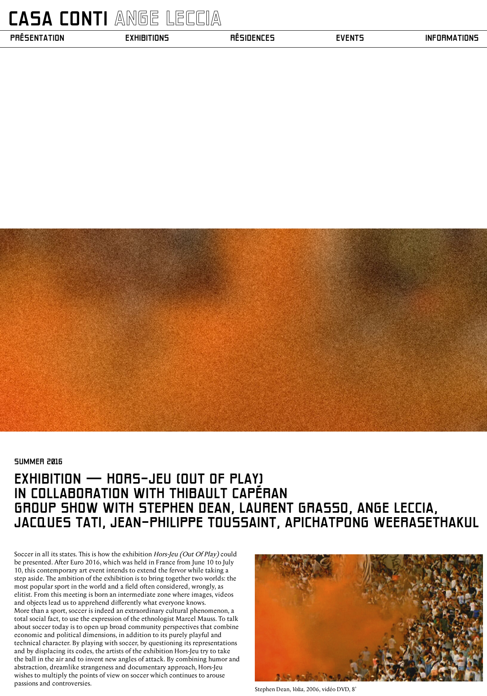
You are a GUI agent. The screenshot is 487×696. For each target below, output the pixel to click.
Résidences (253, 39)
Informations (448, 39)
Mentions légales (465, 646)
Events (347, 39)
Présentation (38, 39)
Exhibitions (148, 39)
